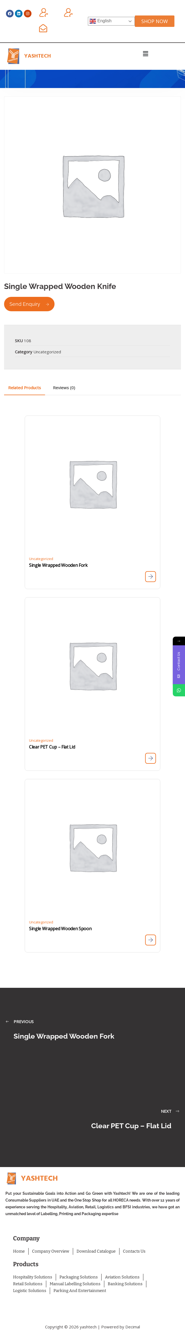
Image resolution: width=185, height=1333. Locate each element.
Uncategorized (47, 351)
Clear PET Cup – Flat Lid (52, 747)
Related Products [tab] (24, 387)
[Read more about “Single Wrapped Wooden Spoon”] (150, 940)
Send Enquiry (29, 304)
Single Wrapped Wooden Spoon (60, 929)
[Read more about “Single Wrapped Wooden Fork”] (150, 576)
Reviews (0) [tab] (64, 387)
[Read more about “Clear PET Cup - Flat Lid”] (150, 758)
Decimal (132, 1326)
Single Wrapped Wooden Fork (58, 565)
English (100, 21)
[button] (145, 53)
